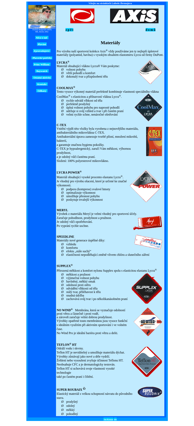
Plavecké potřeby (41, 57)
